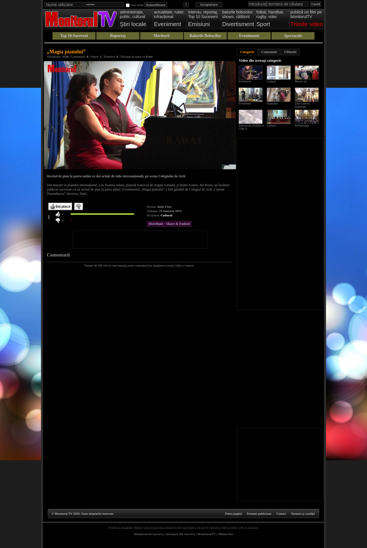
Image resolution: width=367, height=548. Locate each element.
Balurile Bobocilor (205, 36)
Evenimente (249, 36)
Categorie (247, 52)
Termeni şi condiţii (303, 513)
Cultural (166, 215)
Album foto (225, 534)
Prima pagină (233, 513)
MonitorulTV (207, 534)
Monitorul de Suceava (148, 534)
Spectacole (293, 36)
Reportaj (118, 36)
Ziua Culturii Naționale (302, 105)
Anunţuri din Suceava (180, 534)
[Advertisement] (140, 239)
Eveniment (245, 81)
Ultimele (290, 52)
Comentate (269, 52)
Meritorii (161, 36)
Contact (281, 513)
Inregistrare (209, 4)
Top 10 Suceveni (74, 36)
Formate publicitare (259, 513)
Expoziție (272, 103)
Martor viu (301, 81)
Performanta (302, 125)
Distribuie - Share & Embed (169, 224)
